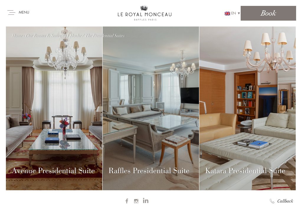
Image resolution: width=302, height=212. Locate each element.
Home (17, 36)
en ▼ (233, 13)
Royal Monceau (145, 12)
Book (268, 13)
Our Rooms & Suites (43, 36)
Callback (281, 201)
